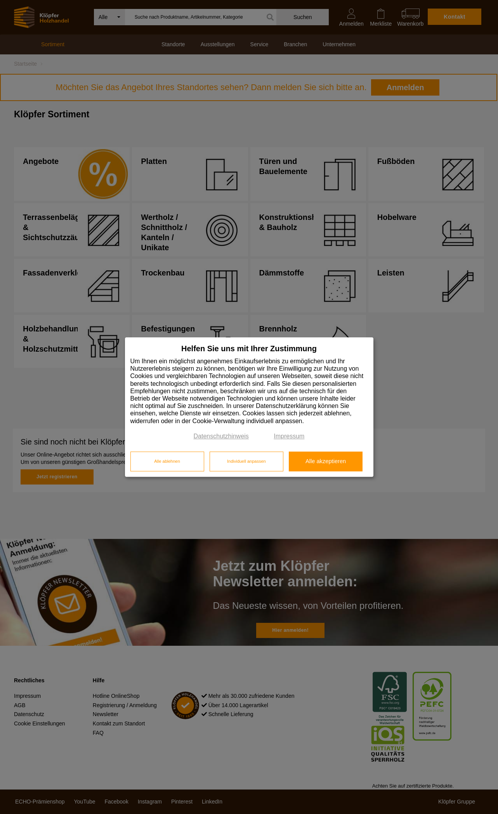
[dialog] (249, 407)
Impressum (289, 436)
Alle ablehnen (167, 461)
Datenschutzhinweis (221, 436)
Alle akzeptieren (325, 461)
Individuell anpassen (246, 461)
